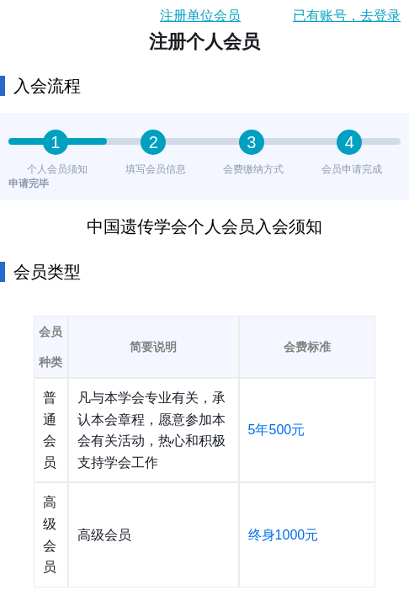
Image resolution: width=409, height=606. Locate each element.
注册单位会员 (200, 15)
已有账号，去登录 (347, 15)
